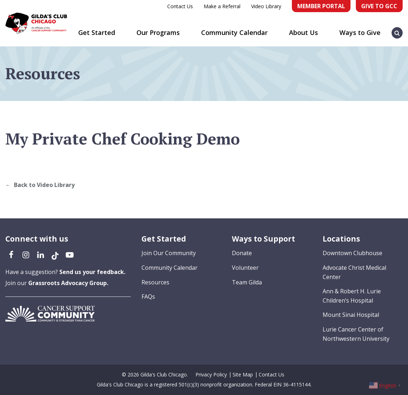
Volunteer (245, 268)
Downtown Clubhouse (352, 253)
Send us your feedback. (92, 272)
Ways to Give (359, 32)
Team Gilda (247, 282)
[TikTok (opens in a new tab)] (55, 254)
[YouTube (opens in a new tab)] (70, 254)
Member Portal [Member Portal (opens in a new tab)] (321, 6)
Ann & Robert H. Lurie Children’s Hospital (352, 295)
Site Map (243, 374)
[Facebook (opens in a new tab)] (11, 254)
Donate (242, 253)
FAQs (148, 296)
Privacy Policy (211, 374)
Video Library (266, 6)
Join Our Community (168, 253)
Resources (155, 282)
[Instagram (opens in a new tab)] (26, 254)
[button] (397, 29)
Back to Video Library (44, 185)
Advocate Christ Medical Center (354, 272)
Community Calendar (234, 32)
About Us (303, 32)
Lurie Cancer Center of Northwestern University (356, 334)
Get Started (96, 32)
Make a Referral (222, 6)
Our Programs (158, 32)
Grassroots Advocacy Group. (68, 283)
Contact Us (180, 6)
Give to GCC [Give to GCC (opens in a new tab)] (379, 6)
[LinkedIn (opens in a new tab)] (40, 254)
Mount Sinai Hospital (351, 315)
